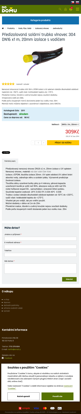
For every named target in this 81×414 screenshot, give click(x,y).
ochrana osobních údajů (13, 308)
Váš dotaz (8, 261)
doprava (7, 302)
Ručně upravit (23, 396)
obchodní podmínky (11, 305)
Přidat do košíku (63, 142)
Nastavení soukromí (69, 412)
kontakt (7, 311)
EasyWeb (26, 412)
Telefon (7, 250)
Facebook (7, 358)
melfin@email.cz (14, 349)
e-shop (6, 299)
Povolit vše (57, 396)
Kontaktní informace (14, 330)
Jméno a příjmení (12, 234)
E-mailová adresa (12, 242)
